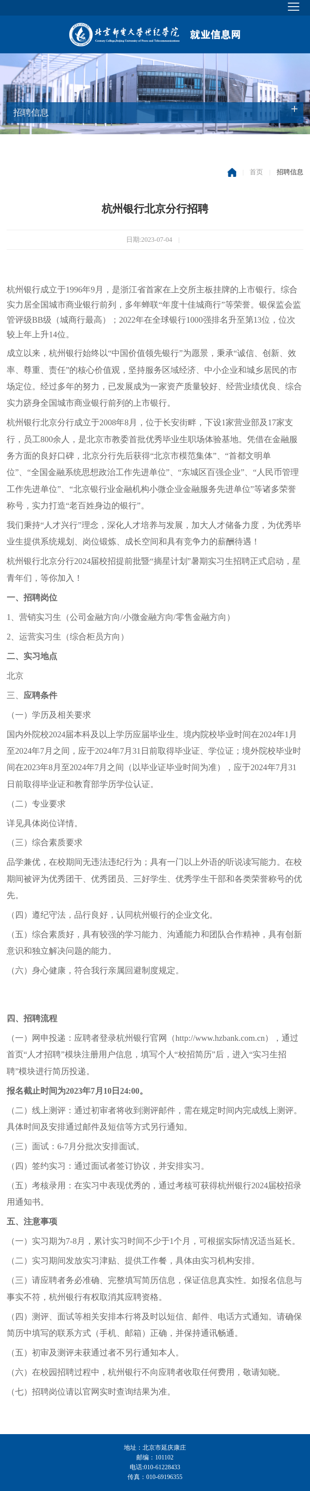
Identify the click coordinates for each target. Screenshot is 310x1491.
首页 (256, 172)
